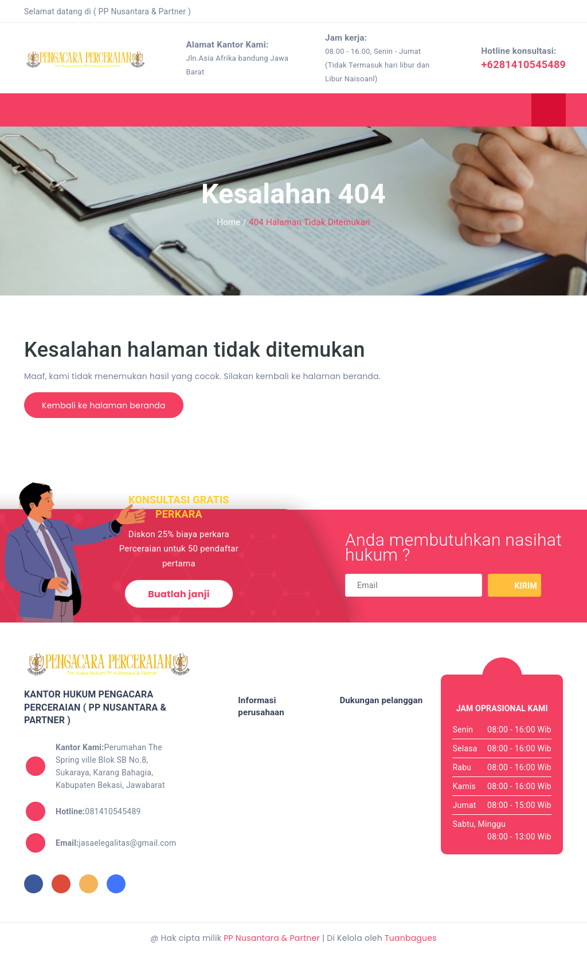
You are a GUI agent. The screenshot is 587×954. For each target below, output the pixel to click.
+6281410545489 (524, 64)
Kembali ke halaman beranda (104, 405)
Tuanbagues (411, 938)
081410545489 (98, 811)
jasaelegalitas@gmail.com (116, 843)
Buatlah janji (178, 594)
